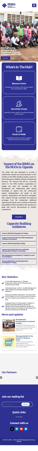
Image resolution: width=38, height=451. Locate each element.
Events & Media (19, 134)
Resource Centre (19, 83)
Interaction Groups (19, 109)
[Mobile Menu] (34, 5)
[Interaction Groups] (19, 104)
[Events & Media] (19, 129)
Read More (5, 58)
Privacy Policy (5, 395)
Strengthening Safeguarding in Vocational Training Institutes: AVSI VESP (11, 51)
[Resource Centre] (19, 78)
